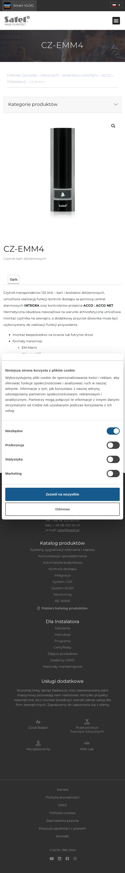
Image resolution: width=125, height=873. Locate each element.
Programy (62, 641)
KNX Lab (87, 749)
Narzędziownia (38, 749)
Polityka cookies (62, 813)
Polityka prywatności (62, 797)
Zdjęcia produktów (63, 654)
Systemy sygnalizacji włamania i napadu (62, 550)
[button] (116, 20)
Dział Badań (38, 728)
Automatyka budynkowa (62, 562)
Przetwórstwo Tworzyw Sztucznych (87, 730)
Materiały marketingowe (62, 666)
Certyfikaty (62, 647)
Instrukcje (63, 634)
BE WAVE (62, 601)
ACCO (106, 75)
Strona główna (22, 75)
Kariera (62, 789)
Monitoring (63, 594)
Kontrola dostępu (80, 75)
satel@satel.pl (68, 530)
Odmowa (62, 509)
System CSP (62, 582)
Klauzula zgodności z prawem (62, 828)
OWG (62, 805)
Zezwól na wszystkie (62, 494)
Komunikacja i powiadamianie (62, 556)
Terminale (16, 82)
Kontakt (62, 836)
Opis (13, 279)
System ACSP (62, 588)
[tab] (13, 279)
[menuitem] (116, 5)
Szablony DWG (62, 660)
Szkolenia (62, 628)
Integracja (62, 575)
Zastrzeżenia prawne (62, 821)
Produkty (50, 75)
